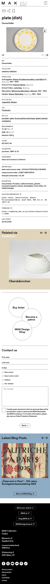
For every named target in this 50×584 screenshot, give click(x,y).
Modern (14, 102)
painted (44, 118)
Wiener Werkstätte (16, 94)
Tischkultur (6, 110)
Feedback (7, 380)
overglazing (6, 121)
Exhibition (8, 236)
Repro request (8, 372)
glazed (38, 118)
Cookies (4, 580)
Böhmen (34, 91)
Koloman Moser (19, 85)
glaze (12, 118)
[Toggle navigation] (45, 3)
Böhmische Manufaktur (21, 91)
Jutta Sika (18, 88)
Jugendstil (6, 102)
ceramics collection (9, 71)
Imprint (4, 575)
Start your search (25, 507)
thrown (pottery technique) (25, 118)
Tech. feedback (9, 383)
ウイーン (5, 82)
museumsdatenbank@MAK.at (11, 546)
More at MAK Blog (25, 498)
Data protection (6, 572)
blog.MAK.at (25, 518)
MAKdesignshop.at (25, 523)
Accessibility (6, 578)
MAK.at (25, 512)
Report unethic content (11, 376)
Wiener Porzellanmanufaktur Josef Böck (28, 79)
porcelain (5, 118)
